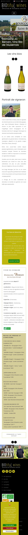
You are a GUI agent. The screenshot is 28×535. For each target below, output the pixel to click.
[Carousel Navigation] (14, 59)
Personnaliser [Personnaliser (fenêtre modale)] (10, 531)
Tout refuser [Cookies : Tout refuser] (9, 528)
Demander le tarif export (14, 435)
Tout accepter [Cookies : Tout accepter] (9, 525)
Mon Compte (5, 1)
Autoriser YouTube (14, 261)
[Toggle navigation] (14, 13)
